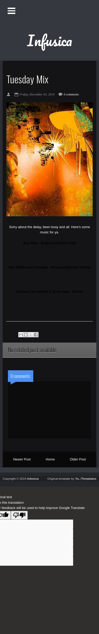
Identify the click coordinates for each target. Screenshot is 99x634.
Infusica (49, 40)
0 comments (71, 94)
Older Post (78, 459)
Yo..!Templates (85, 478)
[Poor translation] (19, 515)
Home (50, 459)
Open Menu (11, 10)
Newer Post (22, 459)
